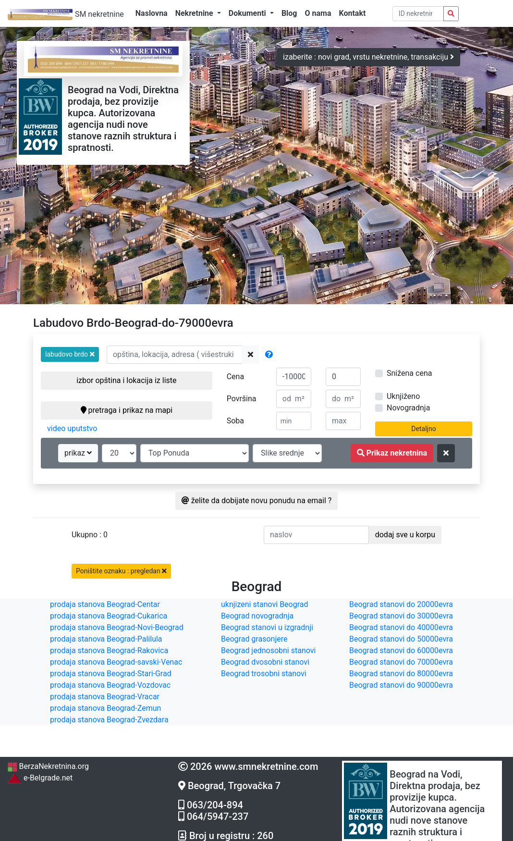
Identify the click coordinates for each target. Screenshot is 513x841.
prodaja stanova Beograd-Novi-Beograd (116, 627)
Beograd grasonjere (254, 638)
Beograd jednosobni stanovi (268, 650)
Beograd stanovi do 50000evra (401, 638)
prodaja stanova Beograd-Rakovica (109, 650)
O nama (318, 13)
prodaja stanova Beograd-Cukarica (108, 615)
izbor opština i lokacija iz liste (126, 380)
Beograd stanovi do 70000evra (401, 662)
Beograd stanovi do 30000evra (401, 615)
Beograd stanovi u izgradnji (267, 627)
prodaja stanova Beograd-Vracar (104, 696)
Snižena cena (409, 373)
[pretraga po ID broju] (418, 13)
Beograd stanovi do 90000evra (401, 685)
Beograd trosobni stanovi (263, 673)
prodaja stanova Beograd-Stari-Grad (110, 673)
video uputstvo (72, 428)
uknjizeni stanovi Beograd (264, 604)
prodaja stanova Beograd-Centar (105, 604)
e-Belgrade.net (40, 777)
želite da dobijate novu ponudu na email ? (257, 500)
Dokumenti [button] (248, 13)
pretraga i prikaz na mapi (126, 410)
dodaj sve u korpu (405, 534)
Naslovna (151, 13)
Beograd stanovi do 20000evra (401, 604)
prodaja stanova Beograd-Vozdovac (110, 685)
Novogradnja (408, 407)
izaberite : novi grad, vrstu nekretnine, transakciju (368, 57)
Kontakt (352, 13)
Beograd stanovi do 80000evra (401, 673)
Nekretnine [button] (195, 13)
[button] (70, 354)
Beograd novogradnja (257, 615)
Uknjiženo (403, 396)
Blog (289, 13)
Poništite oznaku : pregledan (121, 571)
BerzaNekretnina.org (48, 766)
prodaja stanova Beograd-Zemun (105, 708)
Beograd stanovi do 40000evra (401, 627)
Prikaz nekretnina (392, 453)
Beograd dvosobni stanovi (265, 662)
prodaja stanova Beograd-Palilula (106, 638)
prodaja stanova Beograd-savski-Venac (116, 662)
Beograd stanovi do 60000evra (401, 650)
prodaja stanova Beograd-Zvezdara (109, 719)
